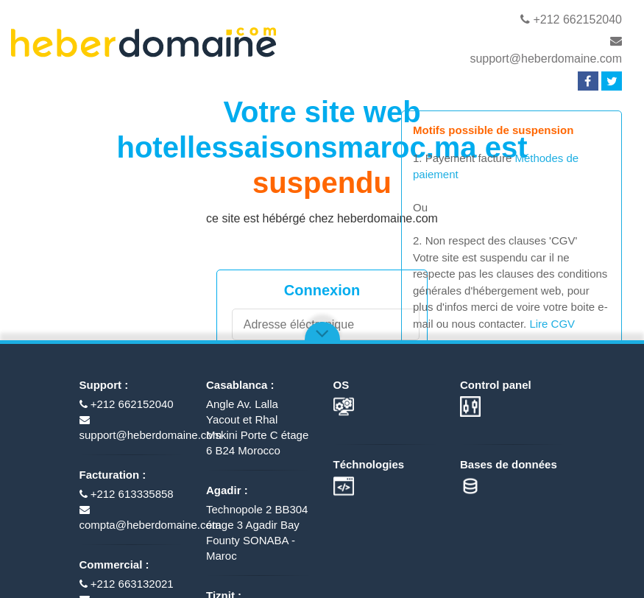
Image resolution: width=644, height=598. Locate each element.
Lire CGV (552, 323)
